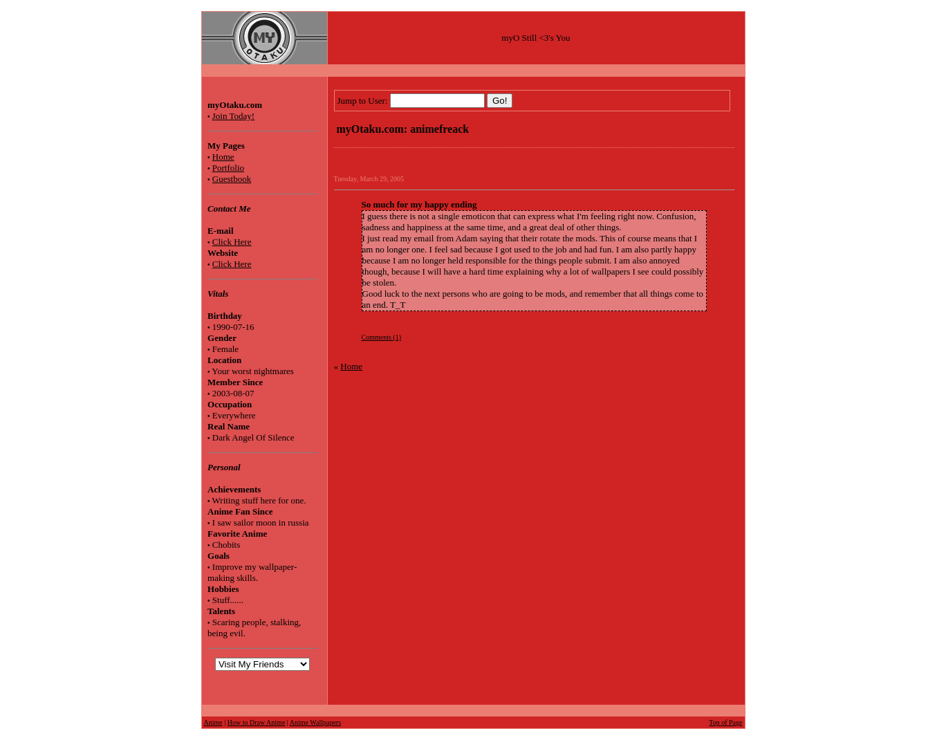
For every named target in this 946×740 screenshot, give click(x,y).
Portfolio (228, 168)
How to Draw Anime (257, 722)
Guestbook (231, 179)
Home (223, 156)
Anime (213, 722)
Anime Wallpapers (315, 722)
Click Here (232, 242)
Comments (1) (382, 337)
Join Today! (233, 116)
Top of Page (725, 722)
